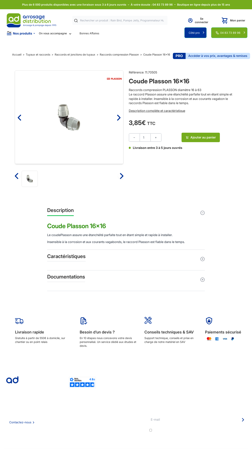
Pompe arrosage (119, 437)
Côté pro (194, 32)
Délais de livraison (120, 411)
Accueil (16, 54)
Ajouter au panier (201, 137)
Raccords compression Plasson (119, 54)
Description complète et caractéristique (157, 111)
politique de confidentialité (229, 430)
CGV (60, 421)
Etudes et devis (118, 416)
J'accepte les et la (200, 430)
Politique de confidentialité (73, 431)
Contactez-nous (20, 422)
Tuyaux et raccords (38, 54)
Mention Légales (67, 426)
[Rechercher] (76, 21)
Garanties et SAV (119, 431)
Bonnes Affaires (89, 33)
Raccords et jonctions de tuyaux (75, 54)
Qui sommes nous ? (69, 410)
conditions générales (187, 430)
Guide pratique (118, 426)
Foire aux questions (69, 416)
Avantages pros (118, 421)
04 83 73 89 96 (230, 32)
